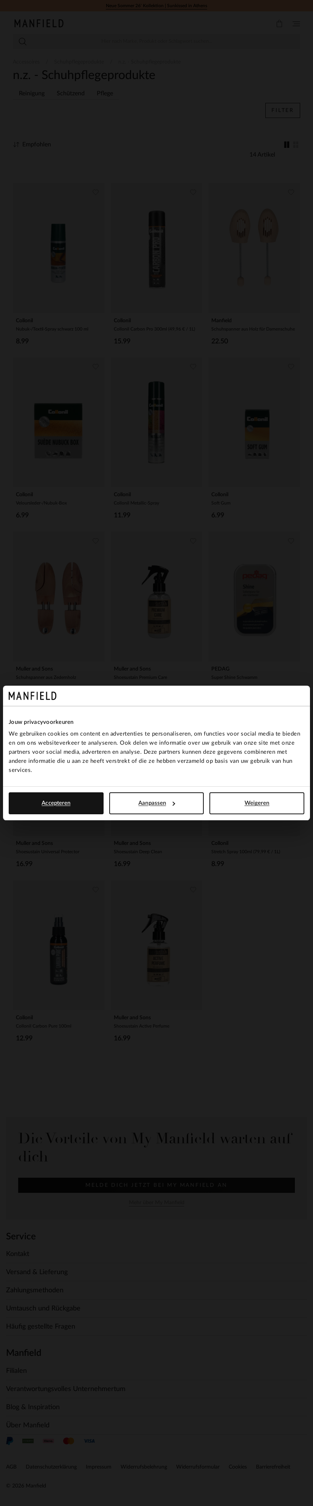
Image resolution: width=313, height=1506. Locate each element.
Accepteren (56, 803)
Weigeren (257, 803)
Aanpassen (156, 803)
